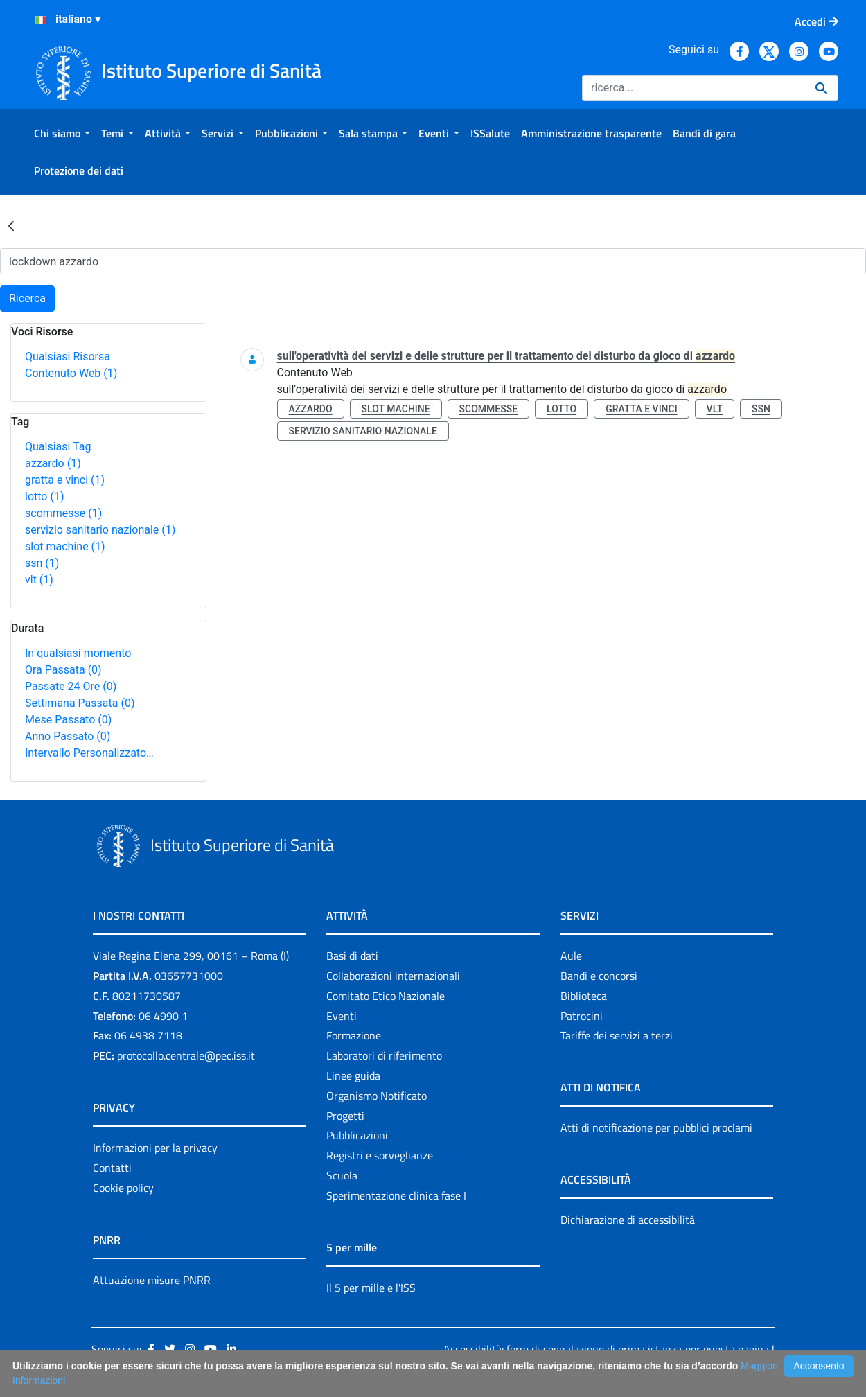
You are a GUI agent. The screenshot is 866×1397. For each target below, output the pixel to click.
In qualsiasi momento (78, 653)
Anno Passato (67, 736)
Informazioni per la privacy (155, 1147)
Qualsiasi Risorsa (67, 356)
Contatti (112, 1167)
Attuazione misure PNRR (152, 1280)
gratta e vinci (65, 479)
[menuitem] (62, 133)
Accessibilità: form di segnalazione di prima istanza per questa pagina (606, 1349)
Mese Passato (68, 719)
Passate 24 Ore (70, 686)
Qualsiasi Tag (58, 446)
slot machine (65, 546)
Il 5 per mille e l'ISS (371, 1287)
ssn (42, 563)
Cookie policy (123, 1187)
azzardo (53, 463)
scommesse (63, 513)
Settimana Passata (79, 703)
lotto (44, 496)
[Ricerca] (693, 88)
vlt (39, 579)
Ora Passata (63, 669)
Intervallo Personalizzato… (89, 752)
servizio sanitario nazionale (100, 529)
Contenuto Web (71, 373)
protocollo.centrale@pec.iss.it (186, 1055)
